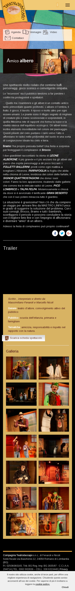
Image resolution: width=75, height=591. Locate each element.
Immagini (35, 32)
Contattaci (18, 37)
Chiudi (65, 587)
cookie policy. (42, 584)
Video (53, 32)
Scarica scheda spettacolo (26, 337)
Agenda (16, 32)
